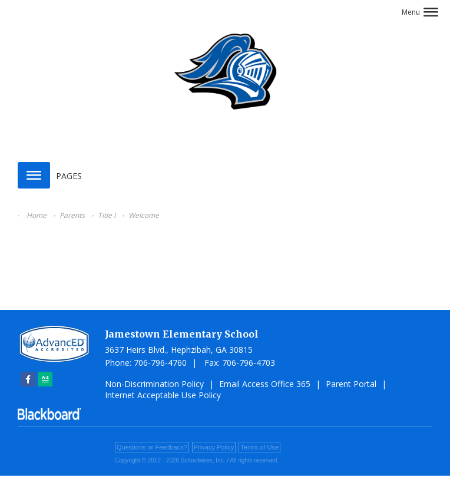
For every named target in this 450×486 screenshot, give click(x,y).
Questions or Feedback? (152, 447)
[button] (420, 12)
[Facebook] (28, 379)
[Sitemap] (45, 379)
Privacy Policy (214, 447)
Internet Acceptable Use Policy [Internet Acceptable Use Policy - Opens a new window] (163, 395)
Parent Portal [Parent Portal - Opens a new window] (351, 383)
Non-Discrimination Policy (154, 383)
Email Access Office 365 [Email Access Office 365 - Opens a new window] (264, 383)
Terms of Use (259, 447)
